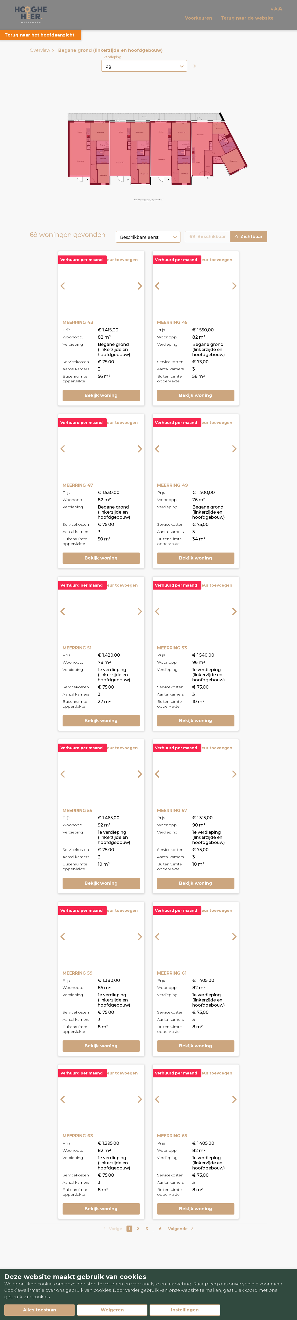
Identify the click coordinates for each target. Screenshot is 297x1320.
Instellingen (185, 1309)
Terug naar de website (247, 18)
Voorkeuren (198, 18)
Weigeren (112, 1309)
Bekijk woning (101, 395)
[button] (129, 153)
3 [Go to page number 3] (147, 1228)
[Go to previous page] (113, 1229)
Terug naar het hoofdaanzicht (39, 35)
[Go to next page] (180, 1229)
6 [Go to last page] (160, 1228)
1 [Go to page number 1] (129, 1228)
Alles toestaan (39, 1309)
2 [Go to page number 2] (138, 1228)
